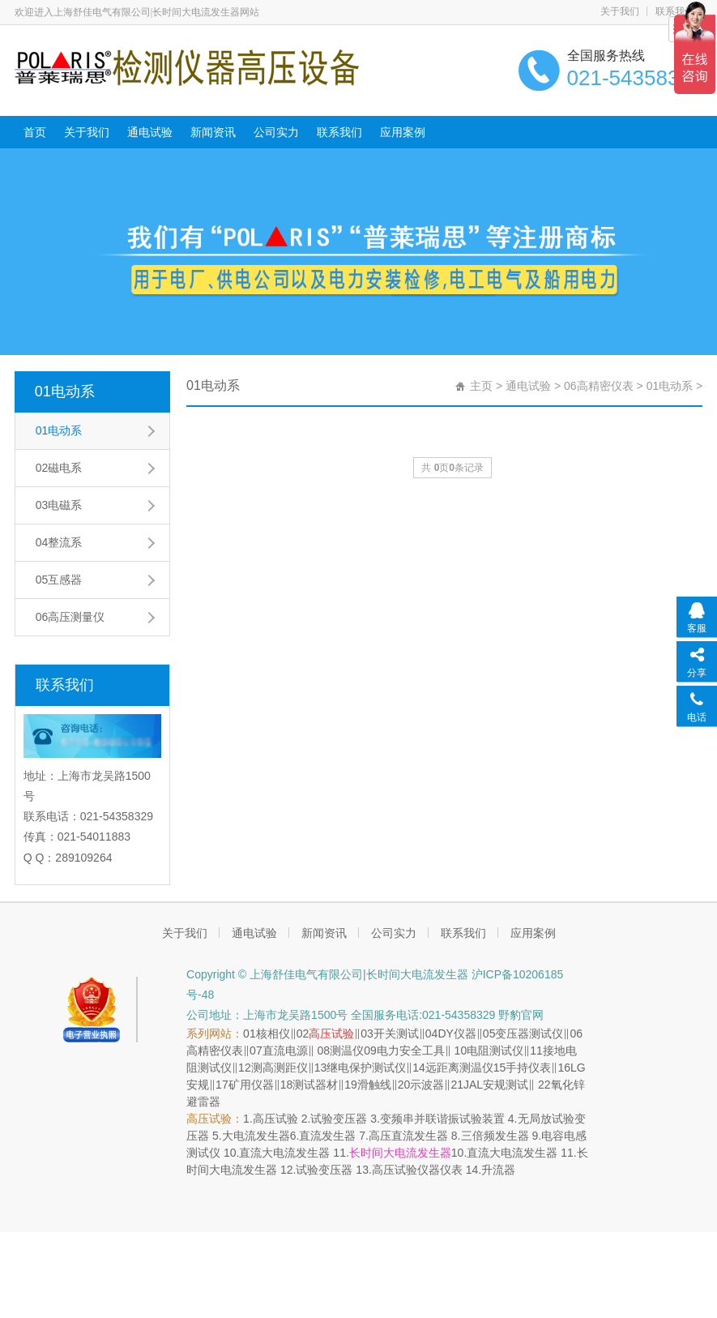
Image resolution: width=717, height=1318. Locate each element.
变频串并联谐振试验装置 (442, 1118)
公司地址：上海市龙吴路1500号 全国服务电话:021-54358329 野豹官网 (365, 1014)
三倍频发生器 (495, 1135)
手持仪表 (528, 1067)
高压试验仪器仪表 (417, 1169)
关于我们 (619, 11)
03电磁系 (59, 505)
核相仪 (273, 1033)
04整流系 (59, 542)
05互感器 (59, 579)
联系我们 (339, 132)
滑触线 (374, 1084)
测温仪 (347, 1050)
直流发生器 (327, 1135)
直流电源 (285, 1050)
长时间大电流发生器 (400, 1152)
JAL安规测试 (495, 1084)
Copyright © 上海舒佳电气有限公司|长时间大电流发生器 (327, 974)
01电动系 (65, 391)
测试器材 (315, 1084)
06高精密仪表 (599, 385)
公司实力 (276, 132)
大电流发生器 (256, 1135)
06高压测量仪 (70, 616)
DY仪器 (456, 1033)
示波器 (427, 1084)
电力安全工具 (411, 1050)
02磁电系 (59, 467)
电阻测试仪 (495, 1050)
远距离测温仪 (459, 1067)
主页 (481, 385)
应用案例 (402, 132)
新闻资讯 (213, 132)
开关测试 (396, 1033)
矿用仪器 (251, 1084)
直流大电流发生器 (284, 1152)
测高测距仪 (279, 1067)
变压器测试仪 (529, 1033)
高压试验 (331, 1033)
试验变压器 (338, 1118)
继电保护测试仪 (366, 1067)
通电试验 (150, 132)
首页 (34, 132)
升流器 (498, 1169)
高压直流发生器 (408, 1135)
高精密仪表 (214, 1050)
